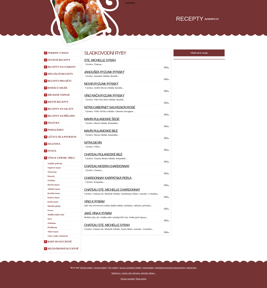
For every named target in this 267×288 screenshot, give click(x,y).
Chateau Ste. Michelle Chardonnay (112, 189)
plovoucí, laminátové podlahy (131, 268)
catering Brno (191, 268)
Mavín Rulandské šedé (101, 119)
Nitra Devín (93, 142)
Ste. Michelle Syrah (100, 60)
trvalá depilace (148, 268)
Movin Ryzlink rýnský (101, 83)
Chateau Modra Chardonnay (106, 166)
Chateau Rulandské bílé (103, 154)
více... (166, 67)
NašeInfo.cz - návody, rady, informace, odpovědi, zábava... (133, 273)
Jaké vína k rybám (98, 213)
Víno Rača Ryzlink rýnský (104, 95)
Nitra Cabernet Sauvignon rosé (109, 107)
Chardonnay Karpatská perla (107, 178)
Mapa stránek (141, 279)
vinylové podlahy (100, 268)
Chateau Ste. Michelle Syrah (107, 225)
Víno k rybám (94, 201)
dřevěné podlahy (86, 268)
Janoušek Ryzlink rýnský (104, 72)
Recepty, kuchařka (128, 279)
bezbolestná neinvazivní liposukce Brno (170, 268)
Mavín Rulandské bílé (101, 131)
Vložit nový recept (199, 53)
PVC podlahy (113, 268)
